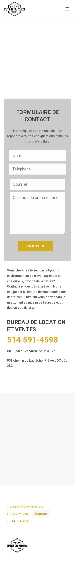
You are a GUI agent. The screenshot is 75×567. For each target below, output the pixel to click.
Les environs (17, 514)
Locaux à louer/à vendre (25, 506)
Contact (40, 514)
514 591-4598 (32, 340)
